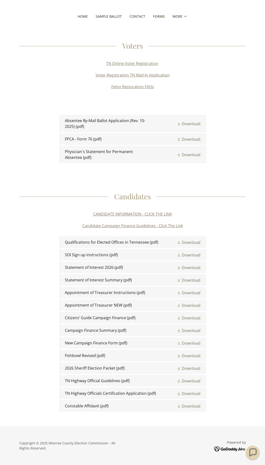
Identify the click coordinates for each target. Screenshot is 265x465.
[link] (132, 123)
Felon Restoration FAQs (132, 86)
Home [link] (83, 16)
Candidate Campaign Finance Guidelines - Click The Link (132, 225)
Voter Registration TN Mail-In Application (133, 75)
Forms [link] (159, 16)
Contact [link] (137, 16)
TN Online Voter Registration (132, 63)
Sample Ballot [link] (109, 16)
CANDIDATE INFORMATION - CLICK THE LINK (132, 214)
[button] (180, 16)
